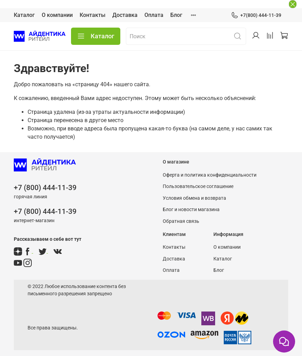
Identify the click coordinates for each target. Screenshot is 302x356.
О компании (57, 15)
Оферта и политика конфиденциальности (209, 175)
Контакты (92, 15)
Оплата (153, 15)
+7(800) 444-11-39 (256, 15)
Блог (176, 15)
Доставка (125, 15)
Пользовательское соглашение (198, 186)
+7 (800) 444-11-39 (45, 188)
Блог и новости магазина (191, 209)
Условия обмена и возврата (194, 198)
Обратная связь (181, 221)
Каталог (24, 15)
